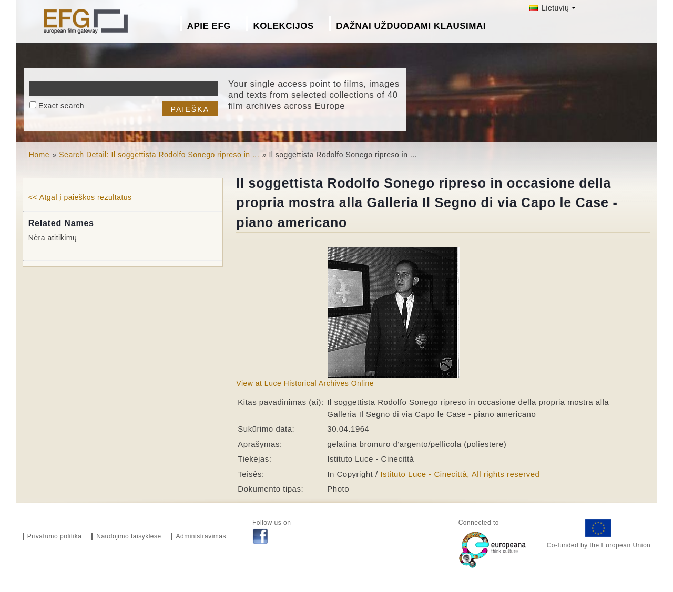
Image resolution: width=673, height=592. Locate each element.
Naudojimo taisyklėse (128, 536)
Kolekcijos (283, 26)
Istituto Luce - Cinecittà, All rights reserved (459, 473)
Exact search (61, 105)
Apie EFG (209, 26)
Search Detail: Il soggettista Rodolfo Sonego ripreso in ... (159, 154)
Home (39, 154)
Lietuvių (549, 8)
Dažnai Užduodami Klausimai (411, 26)
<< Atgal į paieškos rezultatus (80, 197)
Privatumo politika (54, 536)
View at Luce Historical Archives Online (305, 383)
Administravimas (201, 536)
